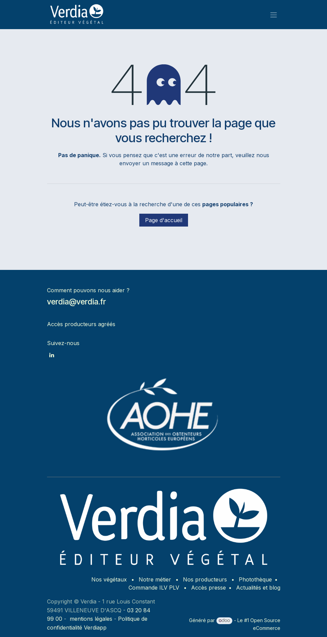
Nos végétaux (109, 579)
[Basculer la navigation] (273, 14)
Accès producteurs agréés (81, 324)
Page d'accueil (163, 220)
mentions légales (91, 618)
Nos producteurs (205, 579)
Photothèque (255, 579)
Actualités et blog (258, 587)
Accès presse (208, 587)
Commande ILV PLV (154, 587)
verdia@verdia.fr (76, 301)
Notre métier (155, 579)
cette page (193, 163)
